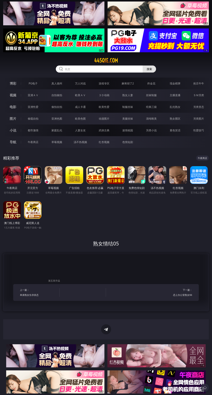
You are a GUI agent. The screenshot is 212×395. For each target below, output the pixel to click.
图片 (13, 118)
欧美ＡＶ (80, 95)
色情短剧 (127, 142)
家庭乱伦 (56, 130)
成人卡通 (80, 107)
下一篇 (173, 293)
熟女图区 (175, 118)
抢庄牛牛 (198, 83)
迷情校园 (127, 130)
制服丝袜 (127, 107)
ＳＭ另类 (198, 95)
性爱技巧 (198, 130)
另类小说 (151, 130)
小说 (13, 130)
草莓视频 (56, 142)
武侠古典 (104, 130)
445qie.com (106, 60)
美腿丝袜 (127, 118)
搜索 (149, 69)
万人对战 (80, 83)
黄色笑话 (175, 130)
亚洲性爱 (33, 107)
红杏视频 (104, 142)
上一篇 (38, 293)
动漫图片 (104, 118)
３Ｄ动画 (104, 95)
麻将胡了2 (128, 83)
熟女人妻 (127, 95)
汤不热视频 (80, 142)
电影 (13, 107)
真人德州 (56, 83)
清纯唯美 (151, 118)
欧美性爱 (104, 107)
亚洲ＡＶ (33, 95)
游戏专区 (104, 83)
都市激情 (33, 130)
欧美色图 (80, 118)
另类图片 (198, 118)
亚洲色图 (56, 118)
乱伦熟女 (175, 107)
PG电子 (33, 83)
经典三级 (151, 107)
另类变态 (198, 107)
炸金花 (151, 83)
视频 (13, 95)
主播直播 (175, 95)
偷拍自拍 (56, 107)
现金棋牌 (175, 83)
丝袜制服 (151, 95)
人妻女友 (80, 130)
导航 (13, 142)
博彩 (13, 83)
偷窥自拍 (33, 118)
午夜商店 (33, 142)
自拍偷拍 (56, 95)
